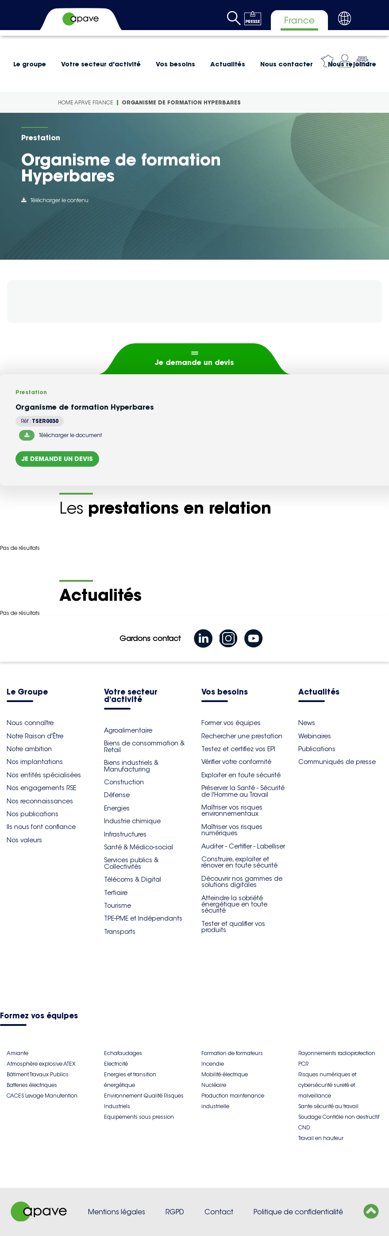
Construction (124, 782)
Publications (316, 749)
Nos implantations (35, 762)
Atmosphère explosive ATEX (41, 1063)
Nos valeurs (24, 840)
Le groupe (29, 64)
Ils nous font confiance (41, 827)
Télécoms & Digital (132, 879)
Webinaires (314, 736)
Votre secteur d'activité (101, 64)
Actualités (227, 64)
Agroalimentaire (128, 730)
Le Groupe (27, 692)
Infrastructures (125, 834)
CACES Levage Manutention (42, 1095)
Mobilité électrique (224, 1074)
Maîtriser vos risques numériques (231, 830)
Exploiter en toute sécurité (241, 775)
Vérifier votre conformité (236, 762)
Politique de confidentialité (298, 1212)
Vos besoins (175, 64)
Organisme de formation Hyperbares (181, 102)
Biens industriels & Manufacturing (131, 766)
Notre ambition (29, 749)
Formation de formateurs (232, 1053)
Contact (218, 1212)
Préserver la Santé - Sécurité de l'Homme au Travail (243, 791)
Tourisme (117, 906)
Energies (117, 808)
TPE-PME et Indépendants (143, 918)
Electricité (116, 1063)
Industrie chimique (132, 821)
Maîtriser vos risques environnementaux (231, 810)
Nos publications (32, 814)
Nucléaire (213, 1085)
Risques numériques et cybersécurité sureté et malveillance (327, 1085)
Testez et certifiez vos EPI (238, 749)
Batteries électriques (32, 1085)
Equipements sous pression (139, 1116)
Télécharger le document (60, 435)
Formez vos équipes (39, 1016)
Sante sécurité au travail (328, 1106)
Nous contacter (286, 64)
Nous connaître (30, 723)
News (306, 723)
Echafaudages (123, 1053)
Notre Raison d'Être (35, 736)
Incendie (212, 1063)
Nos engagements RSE (41, 788)
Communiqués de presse (337, 762)
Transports (119, 932)
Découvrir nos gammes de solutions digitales (241, 882)
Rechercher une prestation (241, 736)
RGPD (175, 1212)
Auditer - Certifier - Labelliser (243, 846)
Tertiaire (115, 893)
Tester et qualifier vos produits (233, 927)
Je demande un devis (194, 362)
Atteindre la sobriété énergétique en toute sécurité (234, 904)
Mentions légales (116, 1212)
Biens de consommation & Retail (144, 746)
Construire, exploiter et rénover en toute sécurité (239, 862)
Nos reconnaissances (40, 801)
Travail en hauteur (320, 1138)
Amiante (17, 1053)
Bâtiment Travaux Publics (38, 1074)
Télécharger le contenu (55, 200)
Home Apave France (85, 102)
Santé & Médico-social (138, 847)
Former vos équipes (231, 723)
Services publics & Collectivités (131, 863)
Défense (117, 795)
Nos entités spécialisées (44, 775)
